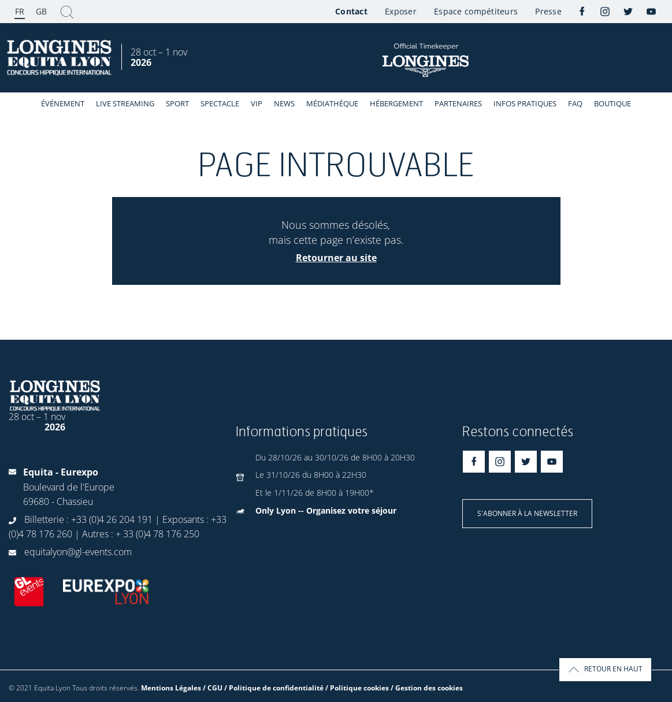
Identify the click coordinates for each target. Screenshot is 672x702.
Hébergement (396, 103)
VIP (256, 103)
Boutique (612, 103)
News (284, 103)
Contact (351, 11)
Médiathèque (332, 103)
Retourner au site (336, 257)
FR (19, 11)
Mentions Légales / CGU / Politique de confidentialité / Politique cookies (265, 688)
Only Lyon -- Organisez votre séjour (325, 510)
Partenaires (458, 103)
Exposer (401, 11)
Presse (548, 11)
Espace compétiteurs (476, 11)
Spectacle (220, 103)
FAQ (575, 103)
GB (41, 11)
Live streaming (125, 103)
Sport (177, 103)
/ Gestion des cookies (427, 688)
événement (62, 103)
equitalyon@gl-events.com (78, 551)
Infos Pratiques (524, 103)
